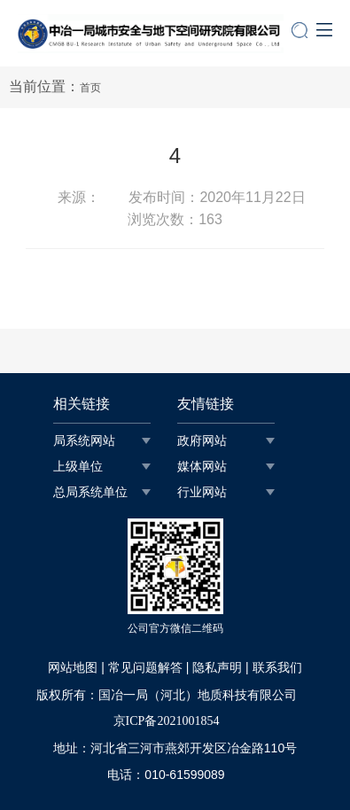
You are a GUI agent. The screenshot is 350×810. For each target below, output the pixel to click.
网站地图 (72, 667)
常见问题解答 (145, 667)
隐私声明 (217, 667)
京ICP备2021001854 (166, 721)
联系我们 (277, 667)
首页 (90, 88)
